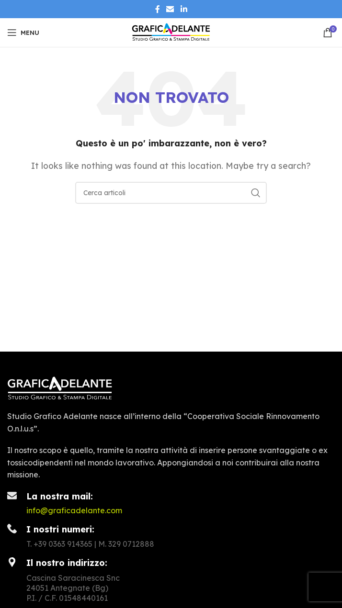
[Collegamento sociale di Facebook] (157, 9)
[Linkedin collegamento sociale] (183, 9)
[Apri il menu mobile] (23, 32)
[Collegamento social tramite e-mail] (170, 9)
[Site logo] (171, 31)
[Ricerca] (171, 193)
